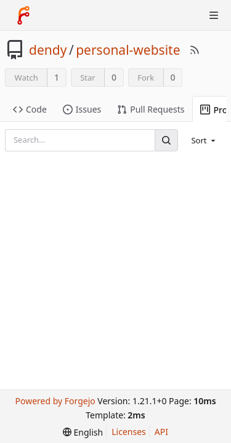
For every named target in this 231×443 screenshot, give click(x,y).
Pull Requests (150, 109)
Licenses (128, 431)
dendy (48, 50)
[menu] (204, 140)
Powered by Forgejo (55, 401)
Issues (82, 109)
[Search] (166, 140)
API (161, 431)
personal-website (128, 50)
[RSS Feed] (194, 49)
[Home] (23, 15)
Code (30, 109)
